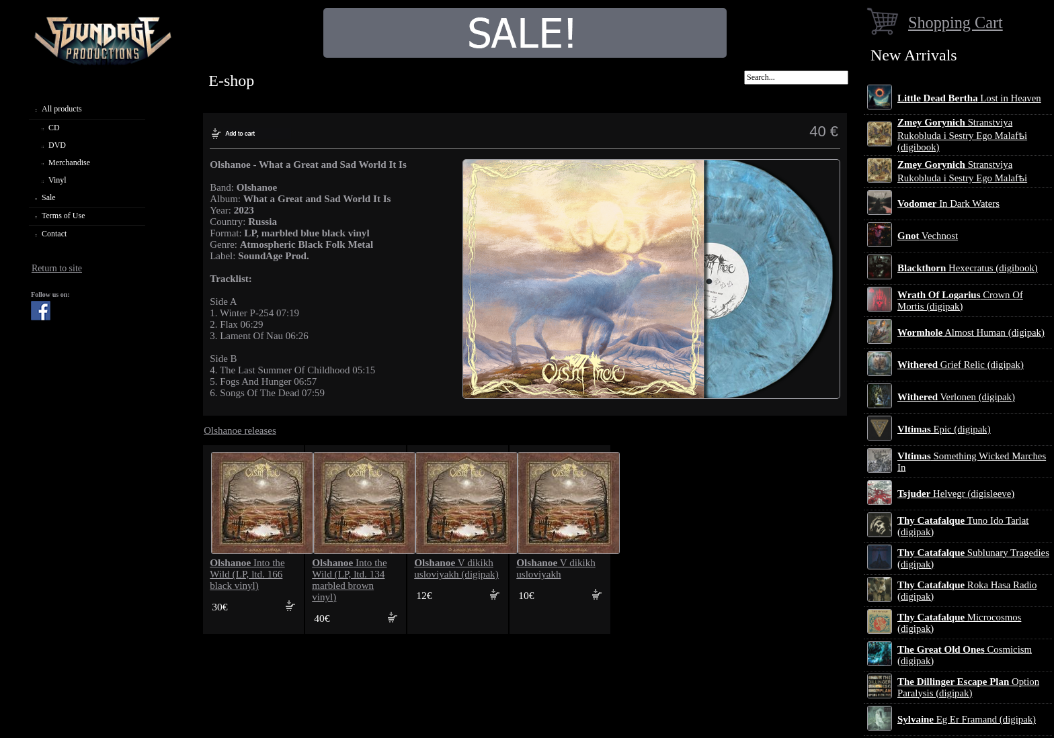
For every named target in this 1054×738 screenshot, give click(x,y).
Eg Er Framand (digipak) (966, 719)
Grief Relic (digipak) (960, 364)
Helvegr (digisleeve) (955, 493)
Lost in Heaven (969, 98)
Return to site (57, 268)
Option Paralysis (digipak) (968, 687)
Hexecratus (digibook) (967, 268)
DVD (57, 145)
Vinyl (57, 180)
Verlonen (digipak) (956, 396)
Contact (54, 233)
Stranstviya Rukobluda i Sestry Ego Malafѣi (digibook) (962, 134)
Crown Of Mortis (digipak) (960, 300)
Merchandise (69, 162)
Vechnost (927, 235)
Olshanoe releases (240, 430)
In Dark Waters (948, 203)
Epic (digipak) (944, 429)
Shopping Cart (955, 22)
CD (54, 127)
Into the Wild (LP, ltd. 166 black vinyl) (247, 574)
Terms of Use (63, 215)
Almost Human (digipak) (971, 332)
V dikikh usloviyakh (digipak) (456, 568)
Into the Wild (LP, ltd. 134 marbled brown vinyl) (349, 579)
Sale (49, 197)
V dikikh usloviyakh (556, 568)
